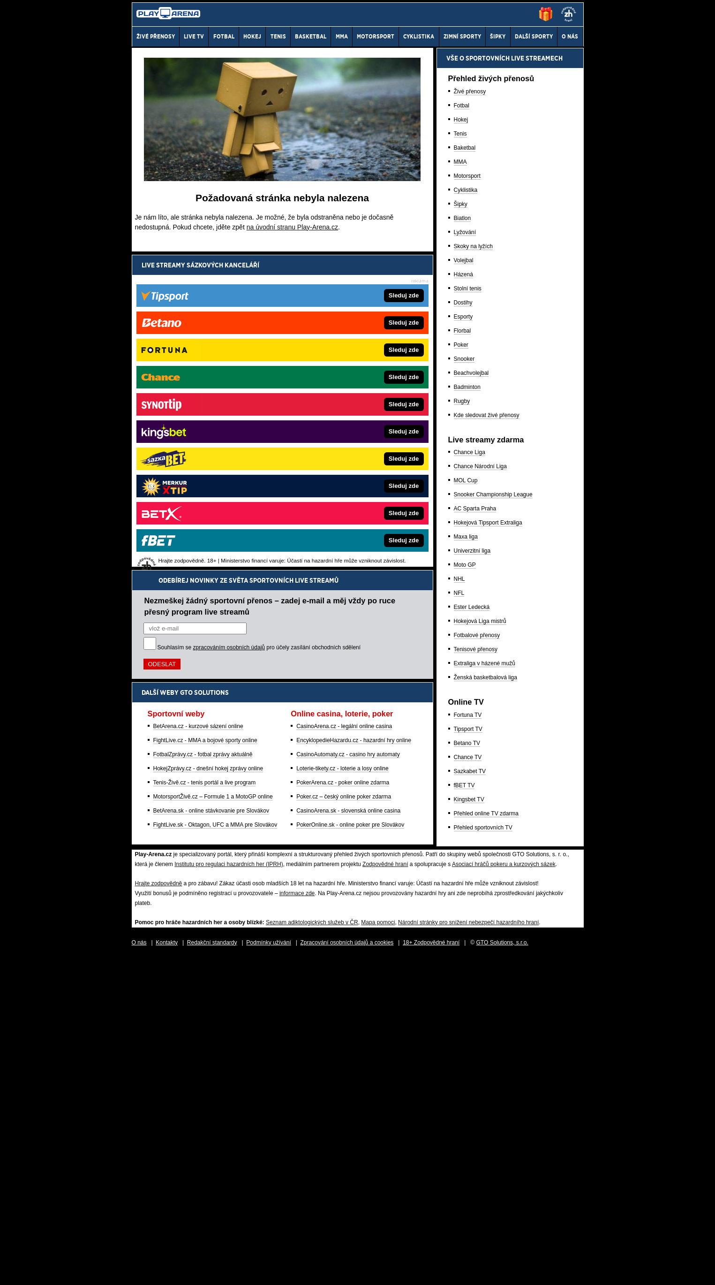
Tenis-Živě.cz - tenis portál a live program (204, 467)
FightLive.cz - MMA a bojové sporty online (205, 425)
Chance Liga (469, 779)
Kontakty (167, 1270)
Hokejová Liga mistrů (480, 948)
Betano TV (467, 1070)
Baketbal (465, 475)
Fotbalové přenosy (477, 962)
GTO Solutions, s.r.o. (502, 1270)
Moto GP (465, 892)
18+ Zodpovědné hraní (431, 1270)
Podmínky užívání (268, 1270)
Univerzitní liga (472, 878)
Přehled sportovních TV (483, 1155)
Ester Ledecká (472, 934)
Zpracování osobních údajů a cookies (347, 1270)
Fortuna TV (468, 1042)
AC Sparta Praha (475, 836)
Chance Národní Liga (480, 794)
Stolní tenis (468, 616)
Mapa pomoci (378, 1250)
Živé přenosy (470, 419)
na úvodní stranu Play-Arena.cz (292, 227)
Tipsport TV (468, 1056)
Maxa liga (466, 864)
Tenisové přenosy (475, 976)
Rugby (462, 728)
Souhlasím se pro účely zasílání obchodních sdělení (259, 332)
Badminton (467, 714)
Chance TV (468, 1084)
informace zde (297, 1220)
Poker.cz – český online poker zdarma (343, 481)
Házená (463, 602)
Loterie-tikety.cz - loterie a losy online (342, 453)
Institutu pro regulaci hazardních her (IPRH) (228, 1191)
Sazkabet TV (470, 1098)
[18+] (568, 14)
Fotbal (461, 433)
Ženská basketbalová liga (485, 1005)
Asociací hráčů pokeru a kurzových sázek (504, 1191)
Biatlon (462, 545)
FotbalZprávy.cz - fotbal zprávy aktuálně (203, 439)
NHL (459, 906)
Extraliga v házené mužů (484, 991)
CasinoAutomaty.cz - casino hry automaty (348, 439)
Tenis (460, 461)
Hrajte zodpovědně (158, 1211)
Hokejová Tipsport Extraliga (488, 850)
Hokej (461, 447)
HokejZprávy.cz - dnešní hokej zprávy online (208, 453)
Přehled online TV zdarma (486, 1141)
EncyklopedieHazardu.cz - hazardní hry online (353, 425)
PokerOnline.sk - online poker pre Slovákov (350, 509)
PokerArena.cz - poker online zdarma (342, 467)
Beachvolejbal (471, 700)
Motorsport (467, 503)
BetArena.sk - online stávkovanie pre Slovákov (211, 495)
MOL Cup (466, 808)
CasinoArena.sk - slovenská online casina (348, 495)
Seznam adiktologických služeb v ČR (312, 1250)
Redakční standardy (212, 1270)
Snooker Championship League (493, 822)
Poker (461, 672)
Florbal (462, 658)
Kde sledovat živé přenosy (486, 742)
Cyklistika (466, 517)
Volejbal (464, 588)
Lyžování (465, 559)
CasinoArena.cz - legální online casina (344, 411)
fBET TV (464, 1113)
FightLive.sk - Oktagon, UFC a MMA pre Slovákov (215, 509)
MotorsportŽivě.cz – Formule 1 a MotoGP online (213, 481)
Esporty (463, 644)
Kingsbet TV (469, 1127)
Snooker (464, 686)
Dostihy (463, 630)
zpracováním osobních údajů (229, 332)
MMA (460, 489)
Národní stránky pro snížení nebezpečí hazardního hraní (468, 1250)
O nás (139, 1270)
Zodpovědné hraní (385, 1191)
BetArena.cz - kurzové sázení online (198, 411)
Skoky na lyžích (473, 573)
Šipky (460, 531)
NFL (459, 920)
